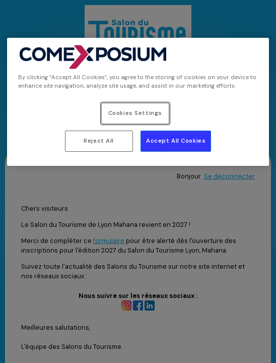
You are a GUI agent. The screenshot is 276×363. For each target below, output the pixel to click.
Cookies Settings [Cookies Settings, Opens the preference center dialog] (135, 113)
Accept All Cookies (175, 141)
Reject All (99, 141)
